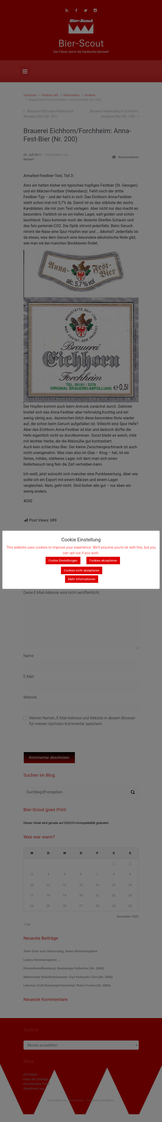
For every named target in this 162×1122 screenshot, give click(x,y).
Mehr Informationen (82, 579)
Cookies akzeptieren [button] (103, 560)
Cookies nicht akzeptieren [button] (82, 570)
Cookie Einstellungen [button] (63, 560)
